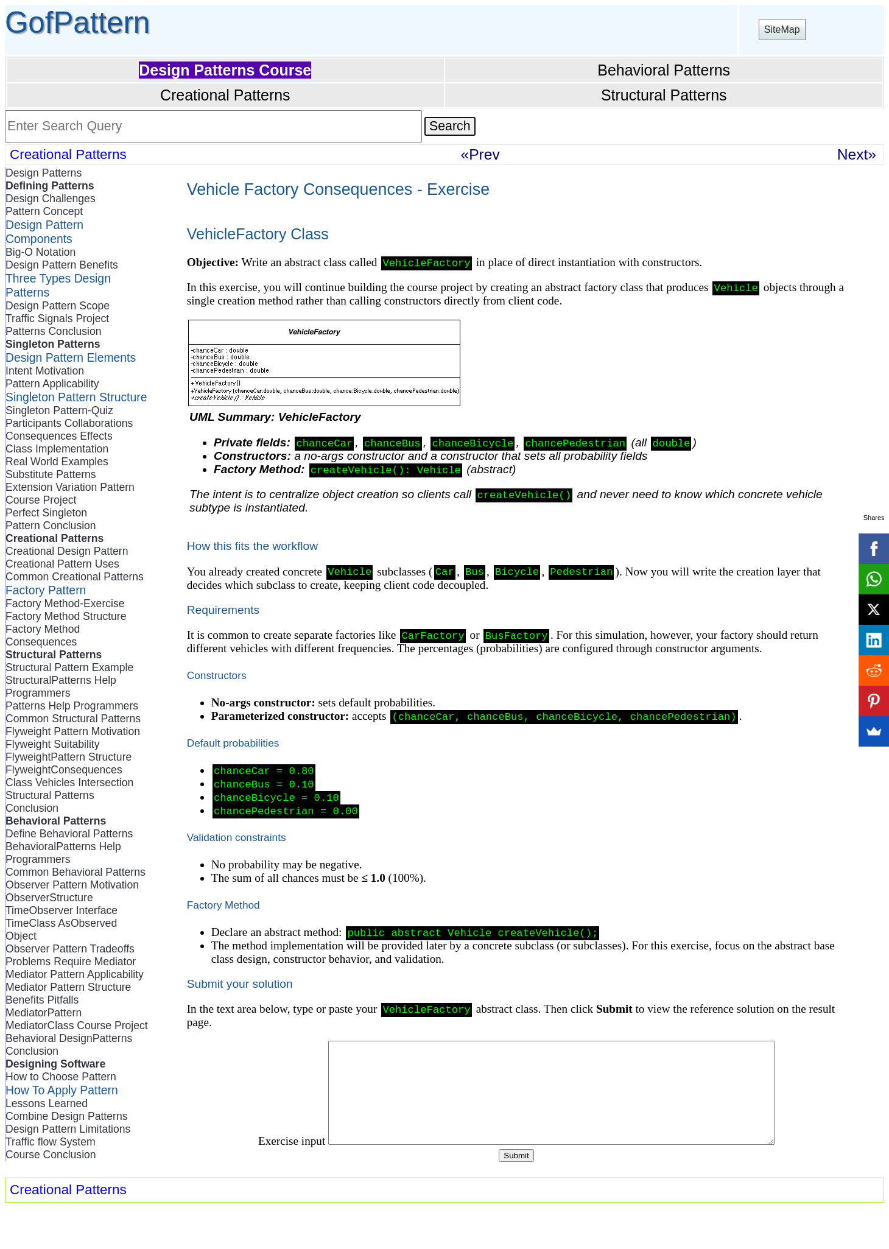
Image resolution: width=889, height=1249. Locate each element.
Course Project (40, 500)
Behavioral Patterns (663, 70)
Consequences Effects (59, 436)
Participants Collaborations (69, 423)
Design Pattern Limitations (67, 1129)
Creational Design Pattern (66, 551)
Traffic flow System (50, 1142)
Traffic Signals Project (57, 318)
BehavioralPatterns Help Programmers (63, 852)
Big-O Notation (40, 252)
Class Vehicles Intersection (69, 782)
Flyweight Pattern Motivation (72, 731)
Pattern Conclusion (50, 525)
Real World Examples (56, 462)
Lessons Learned (46, 1103)
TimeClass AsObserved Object (61, 929)
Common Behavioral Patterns (75, 872)
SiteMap (782, 29)
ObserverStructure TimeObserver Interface (61, 904)
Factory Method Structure (66, 616)
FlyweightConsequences (63, 770)
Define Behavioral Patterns (69, 834)
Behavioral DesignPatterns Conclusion (68, 1044)
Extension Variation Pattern (70, 487)
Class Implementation (56, 449)
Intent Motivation (44, 371)
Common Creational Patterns (74, 577)
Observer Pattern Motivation (72, 885)
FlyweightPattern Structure (68, 757)
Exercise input (264, 1169)
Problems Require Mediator (70, 961)
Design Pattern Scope (57, 306)
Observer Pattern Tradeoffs (70, 949)
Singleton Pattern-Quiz (59, 410)
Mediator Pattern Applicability (74, 974)
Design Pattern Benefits (61, 265)
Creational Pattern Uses (62, 564)
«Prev (480, 154)
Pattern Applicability (52, 384)
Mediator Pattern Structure (68, 987)
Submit (516, 1184)
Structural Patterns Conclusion (49, 801)
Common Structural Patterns (73, 718)
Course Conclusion (50, 1155)
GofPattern (77, 22)
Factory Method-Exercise (65, 603)
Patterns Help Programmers (71, 706)
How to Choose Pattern (60, 1077)
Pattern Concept (44, 211)
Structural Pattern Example (69, 667)
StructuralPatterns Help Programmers (60, 686)
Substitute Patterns (50, 474)
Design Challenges (50, 198)
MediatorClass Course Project (76, 1025)
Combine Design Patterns (66, 1116)
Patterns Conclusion (53, 331)
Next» (856, 154)
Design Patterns (43, 173)
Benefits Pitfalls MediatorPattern (43, 1006)
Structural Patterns (664, 95)
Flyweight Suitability (52, 744)
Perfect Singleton (46, 513)
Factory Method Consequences (42, 635)
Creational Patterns (225, 95)
